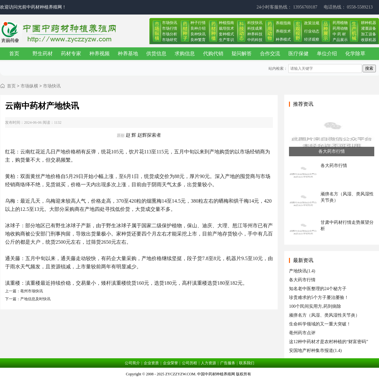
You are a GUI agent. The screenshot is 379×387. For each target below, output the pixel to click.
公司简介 (132, 363)
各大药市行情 (302, 279)
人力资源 (208, 363)
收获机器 (368, 40)
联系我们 (246, 363)
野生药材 (43, 53)
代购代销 (213, 53)
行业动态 (311, 31)
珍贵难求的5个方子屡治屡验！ (319, 297)
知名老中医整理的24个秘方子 (317, 288)
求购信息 (185, 53)
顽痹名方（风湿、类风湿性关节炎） (324, 315)
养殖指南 (283, 23)
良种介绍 (198, 28)
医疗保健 (298, 53)
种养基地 (128, 53)
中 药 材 (339, 34)
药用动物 (340, 28)
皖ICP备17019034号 (189, 382)
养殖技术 (283, 31)
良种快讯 (198, 34)
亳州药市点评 (302, 332)
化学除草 (355, 53)
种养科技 (254, 34)
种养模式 (283, 39)
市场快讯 (169, 23)
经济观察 (311, 39)
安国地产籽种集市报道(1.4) (315, 350)
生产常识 (226, 40)
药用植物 (340, 23)
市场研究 (169, 40)
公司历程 (189, 363)
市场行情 (169, 28)
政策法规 (311, 23)
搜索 (369, 68)
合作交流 (270, 53)
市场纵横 (29, 86)
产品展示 (340, 40)
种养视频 (99, 53)
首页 (14, 53)
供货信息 (156, 53)
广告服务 (227, 363)
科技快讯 (254, 23)
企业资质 (151, 363)
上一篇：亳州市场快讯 (24, 291)
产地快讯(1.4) (302, 271)
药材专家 (71, 53)
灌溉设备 (368, 28)
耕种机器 (368, 23)
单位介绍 (327, 53)
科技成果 (254, 28)
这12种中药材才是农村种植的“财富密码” (328, 341)
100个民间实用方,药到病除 (315, 306)
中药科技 (254, 40)
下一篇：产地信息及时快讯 (28, 299)
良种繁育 (198, 40)
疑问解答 (242, 53)
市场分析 (169, 34)
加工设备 (368, 34)
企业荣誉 (170, 363)
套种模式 (226, 34)
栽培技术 (226, 28)
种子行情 (198, 23)
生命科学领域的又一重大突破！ (320, 324)
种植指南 (226, 23)
